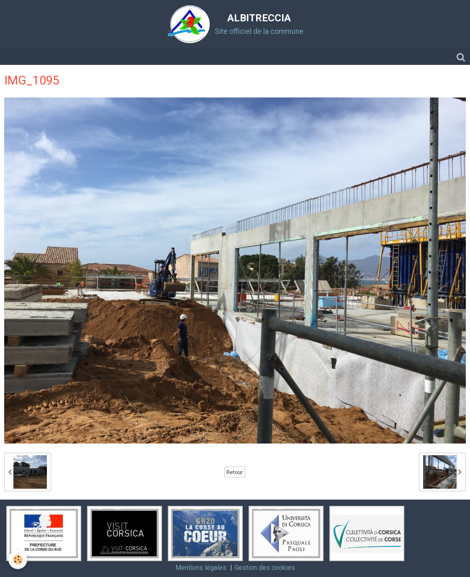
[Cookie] (17, 559)
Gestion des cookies (264, 568)
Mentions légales (200, 568)
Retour (234, 472)
